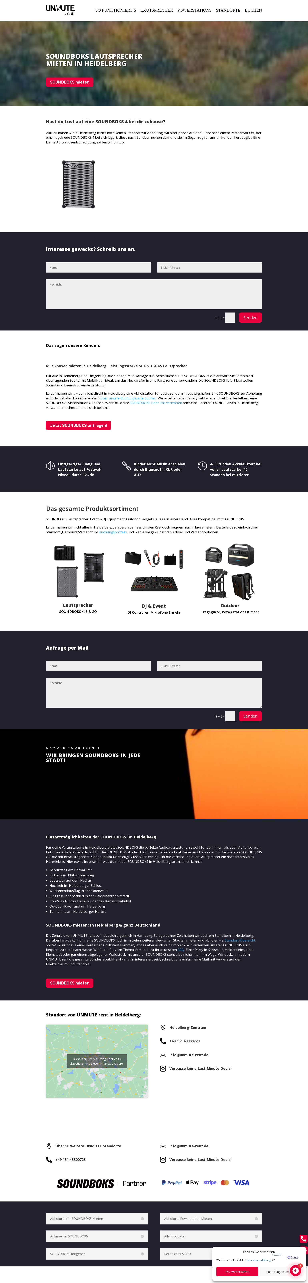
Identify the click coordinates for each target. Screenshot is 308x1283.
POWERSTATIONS (194, 10)
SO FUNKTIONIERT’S (115, 10)
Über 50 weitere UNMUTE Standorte (88, 1146)
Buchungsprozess (113, 532)
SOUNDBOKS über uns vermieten (156, 402)
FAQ (181, 949)
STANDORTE (228, 10)
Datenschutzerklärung (258, 1260)
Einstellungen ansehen (281, 1272)
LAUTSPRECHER (157, 10)
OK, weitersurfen (237, 1272)
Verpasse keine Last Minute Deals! (200, 1068)
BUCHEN (253, 10)
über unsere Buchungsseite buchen (128, 398)
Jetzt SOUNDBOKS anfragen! (78, 425)
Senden (250, 317)
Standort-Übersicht (240, 940)
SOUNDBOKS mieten (69, 82)
